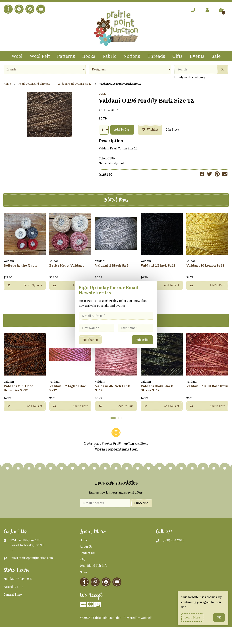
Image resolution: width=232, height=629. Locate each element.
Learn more (192, 617)
